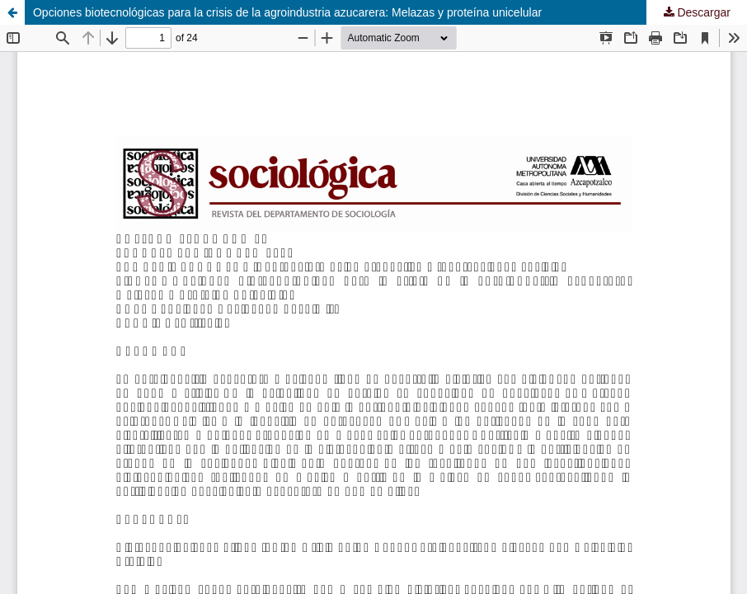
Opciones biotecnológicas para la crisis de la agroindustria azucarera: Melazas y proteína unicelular (287, 12)
